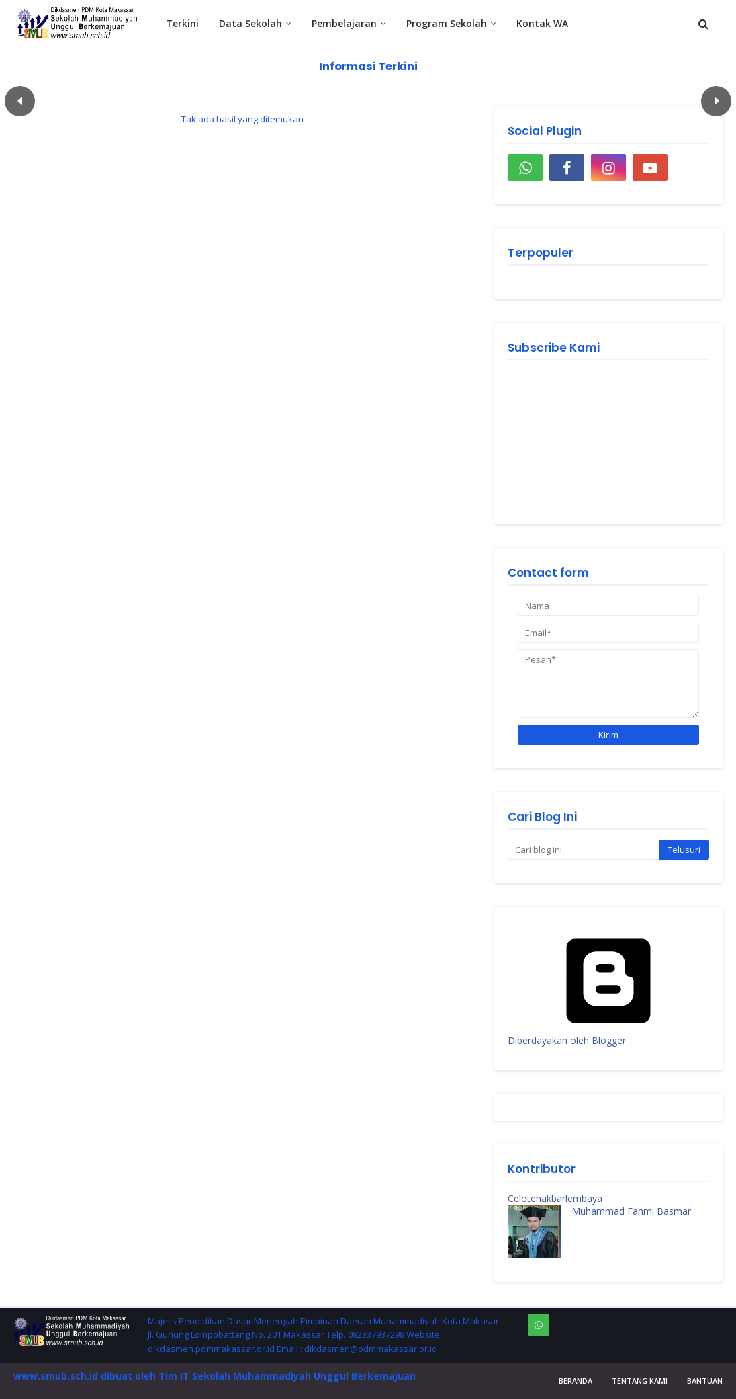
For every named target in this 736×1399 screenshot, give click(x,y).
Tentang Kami (640, 1380)
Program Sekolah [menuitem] (446, 23)
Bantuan (705, 1380)
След (716, 101)
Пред (20, 101)
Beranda (575, 1380)
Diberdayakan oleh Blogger (608, 1034)
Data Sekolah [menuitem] (250, 23)
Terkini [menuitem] (182, 23)
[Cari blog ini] (583, 850)
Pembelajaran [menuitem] (344, 23)
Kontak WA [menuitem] (542, 23)
